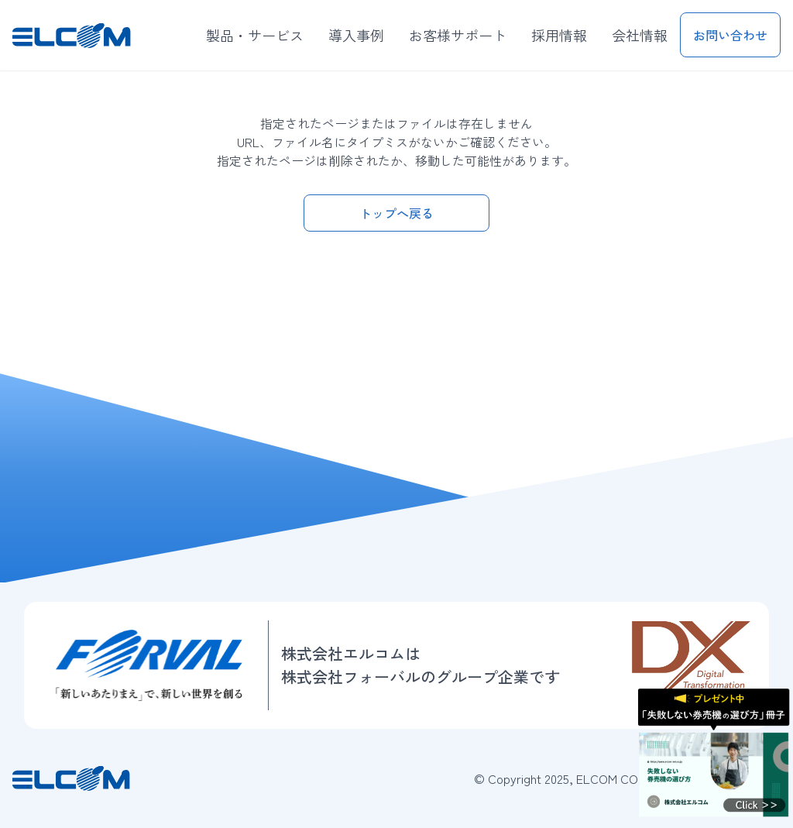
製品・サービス (255, 35)
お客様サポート (457, 35)
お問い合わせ (730, 35)
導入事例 (356, 35)
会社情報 (640, 35)
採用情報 (559, 35)
